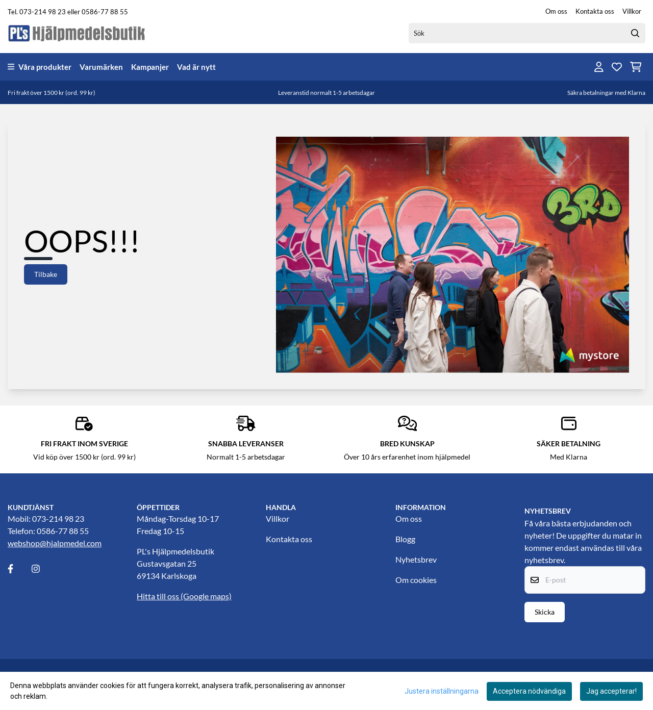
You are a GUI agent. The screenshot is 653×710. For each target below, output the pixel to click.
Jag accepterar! (611, 691)
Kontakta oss (594, 11)
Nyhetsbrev (416, 559)
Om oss (556, 11)
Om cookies (416, 580)
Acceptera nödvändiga (529, 691)
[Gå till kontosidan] (599, 67)
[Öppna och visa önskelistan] (617, 67)
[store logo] (77, 32)
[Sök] (527, 33)
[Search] (635, 33)
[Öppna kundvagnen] (636, 67)
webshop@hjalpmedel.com (55, 543)
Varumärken (101, 66)
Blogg (405, 539)
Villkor (631, 11)
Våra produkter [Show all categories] (39, 66)
